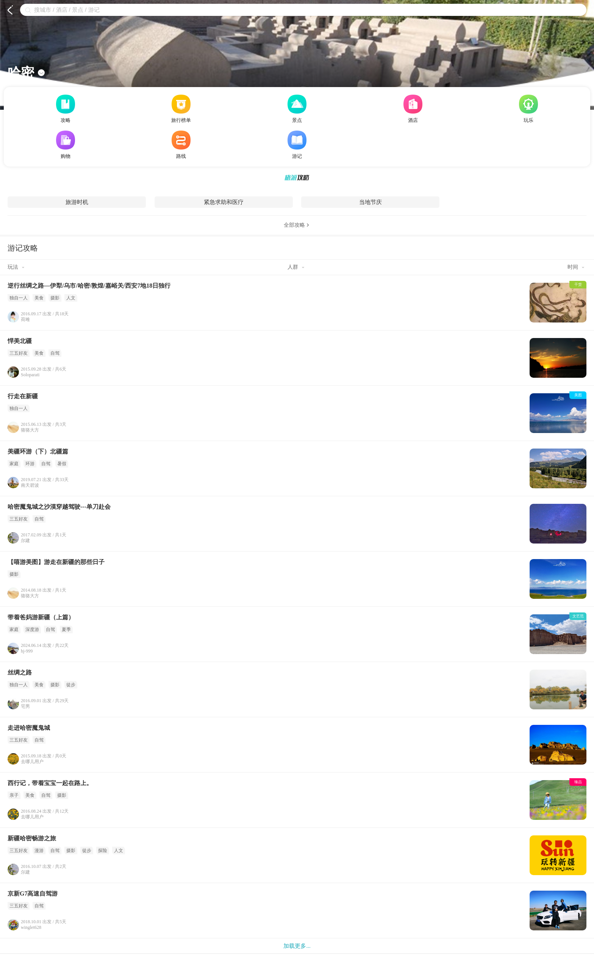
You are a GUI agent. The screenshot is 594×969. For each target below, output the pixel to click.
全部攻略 (297, 225)
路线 (181, 145)
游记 (297, 145)
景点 (297, 109)
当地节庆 (370, 202)
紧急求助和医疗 (224, 202)
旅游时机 (77, 202)
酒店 (412, 109)
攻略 (65, 109)
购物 (65, 145)
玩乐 (528, 109)
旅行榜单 (181, 109)
